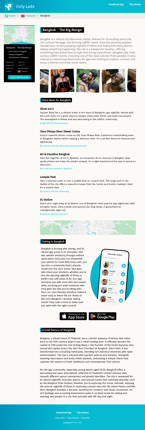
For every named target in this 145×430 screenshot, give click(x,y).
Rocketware (67, 422)
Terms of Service (73, 418)
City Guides (135, 4)
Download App (116, 4)
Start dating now (19, 77)
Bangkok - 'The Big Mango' (19, 47)
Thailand (28, 15)
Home (10, 15)
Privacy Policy (60, 418)
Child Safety (85, 418)
